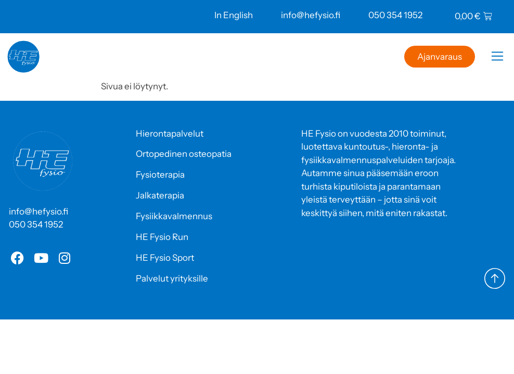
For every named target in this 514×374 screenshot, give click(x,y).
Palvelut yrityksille (172, 278)
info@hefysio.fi (310, 15)
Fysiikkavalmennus (174, 216)
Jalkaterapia (160, 195)
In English (233, 15)
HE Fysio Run (162, 237)
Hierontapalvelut (169, 133)
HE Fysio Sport (165, 257)
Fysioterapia (160, 174)
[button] (497, 58)
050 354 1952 (395, 15)
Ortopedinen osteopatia (184, 154)
